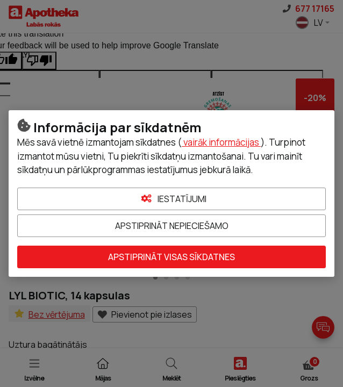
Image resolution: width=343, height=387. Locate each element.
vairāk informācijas (221, 142)
